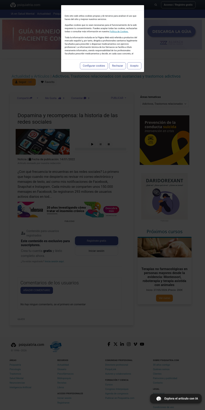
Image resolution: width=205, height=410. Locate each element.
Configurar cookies (94, 65)
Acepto (134, 65)
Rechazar (117, 65)
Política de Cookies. (119, 31)
